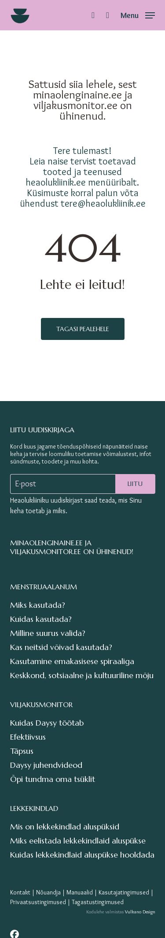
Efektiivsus (28, 737)
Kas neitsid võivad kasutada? (61, 647)
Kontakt (20, 892)
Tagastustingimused (98, 902)
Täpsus (21, 751)
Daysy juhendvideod (46, 765)
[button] (138, 13)
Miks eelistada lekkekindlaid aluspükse (78, 841)
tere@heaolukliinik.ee (103, 203)
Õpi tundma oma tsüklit (52, 779)
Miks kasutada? (37, 605)
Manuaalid (79, 892)
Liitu (135, 484)
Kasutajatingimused (124, 892)
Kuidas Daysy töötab (47, 723)
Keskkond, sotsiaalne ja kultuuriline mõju (82, 675)
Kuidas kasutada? (41, 619)
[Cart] (107, 15)
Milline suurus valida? (47, 633)
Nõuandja (48, 892)
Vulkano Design (140, 912)
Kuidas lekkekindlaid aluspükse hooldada (82, 855)
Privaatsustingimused (38, 902)
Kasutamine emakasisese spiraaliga (72, 661)
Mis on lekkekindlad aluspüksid (64, 826)
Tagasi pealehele (82, 329)
